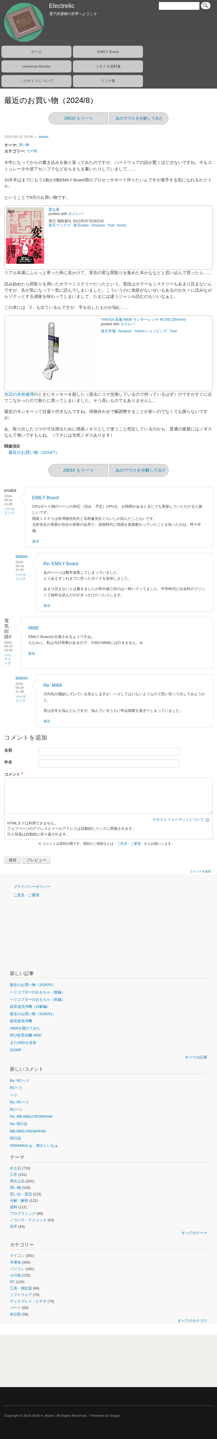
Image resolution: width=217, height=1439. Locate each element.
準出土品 (17, 1181)
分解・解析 (19, 1200)
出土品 (15, 1168)
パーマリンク (9, 511)
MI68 (33, 628)
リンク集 (108, 81)
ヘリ (13, 1095)
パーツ (15, 1308)
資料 (13, 1207)
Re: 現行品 (18, 1124)
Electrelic (62, 5)
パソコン (17, 1269)
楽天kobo (81, 225)
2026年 (15, 1050)
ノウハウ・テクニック (28, 1220)
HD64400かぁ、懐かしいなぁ (34, 1145)
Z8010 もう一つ (78, 118)
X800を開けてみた (25, 1028)
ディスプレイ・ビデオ (28, 1301)
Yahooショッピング (150, 331)
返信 (35, 541)
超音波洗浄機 (21, 1021)
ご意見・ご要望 (129, 843)
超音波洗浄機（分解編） (30, 1006)
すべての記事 (196, 1057)
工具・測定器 (21, 1288)
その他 (32, 151)
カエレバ (127, 324)
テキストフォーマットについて (178, 820)
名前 (8, 750)
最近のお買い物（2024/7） (33, 452)
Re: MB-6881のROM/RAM (31, 1116)
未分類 (15, 1314)
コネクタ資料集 (108, 66)
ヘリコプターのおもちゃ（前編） (37, 999)
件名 (8, 762)
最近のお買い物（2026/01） (33, 1014)
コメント (12, 774)
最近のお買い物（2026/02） (33, 985)
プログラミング (23, 1213)
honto (122, 225)
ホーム (36, 52)
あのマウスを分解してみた (139, 118)
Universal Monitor (36, 66)
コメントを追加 (200, 871)
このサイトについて (36, 81)
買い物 (24, 144)
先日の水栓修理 (19, 394)
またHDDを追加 (23, 1042)
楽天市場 (108, 331)
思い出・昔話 (21, 1194)
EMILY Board (108, 52)
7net (110, 225)
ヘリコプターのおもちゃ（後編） (37, 992)
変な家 (54, 209)
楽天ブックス (60, 225)
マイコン (17, 1255)
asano (43, 137)
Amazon (98, 225)
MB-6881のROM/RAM (28, 1131)
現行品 (15, 1138)
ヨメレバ (75, 214)
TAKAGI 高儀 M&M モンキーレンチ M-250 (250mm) (143, 319)
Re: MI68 (53, 685)
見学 (13, 1226)
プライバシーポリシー (32, 886)
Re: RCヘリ (19, 1081)
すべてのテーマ (194, 1233)
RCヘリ (16, 1088)
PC (12, 1282)
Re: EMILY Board (61, 563)
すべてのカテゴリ (192, 1321)
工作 (13, 1174)
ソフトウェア (21, 1295)
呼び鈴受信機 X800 (25, 1035)
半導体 (15, 1262)
